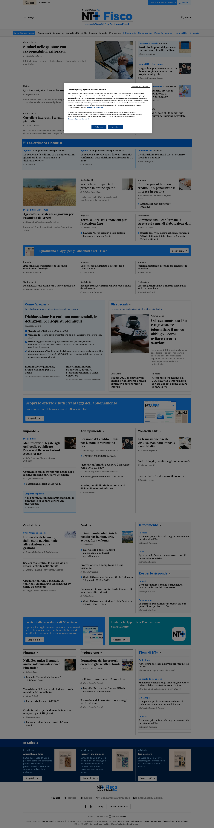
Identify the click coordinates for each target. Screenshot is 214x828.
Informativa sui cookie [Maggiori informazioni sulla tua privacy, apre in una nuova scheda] (95, 107)
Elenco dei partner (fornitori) (78, 119)
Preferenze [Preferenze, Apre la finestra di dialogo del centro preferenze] (99, 127)
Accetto (115, 127)
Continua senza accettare (140, 86)
